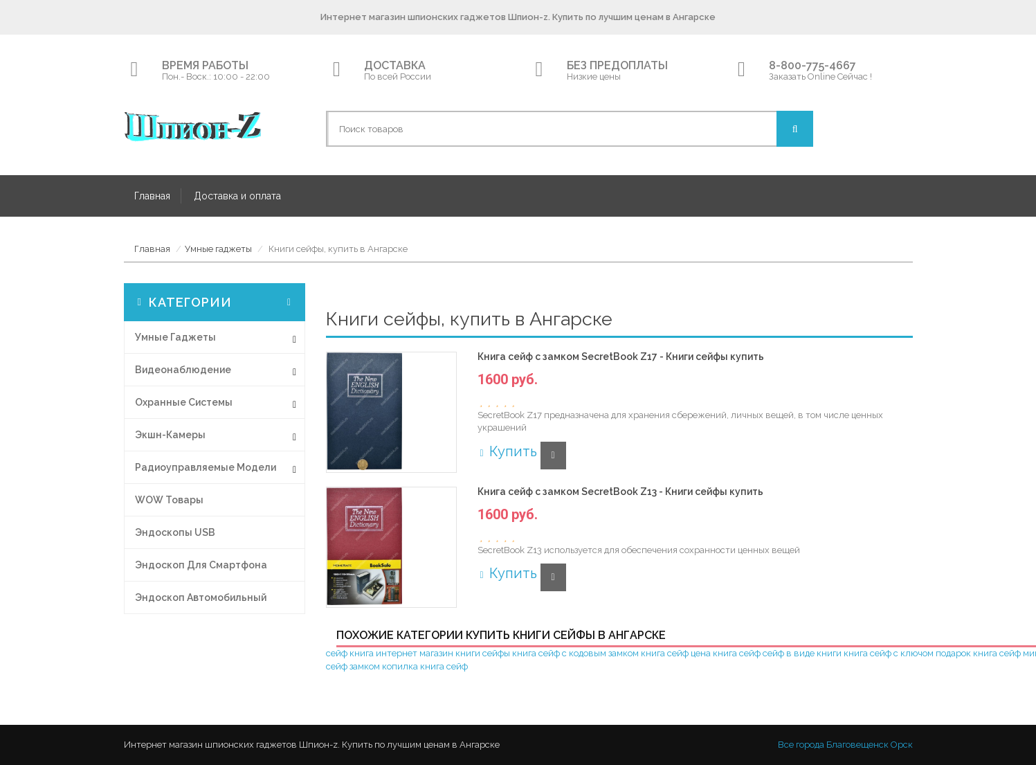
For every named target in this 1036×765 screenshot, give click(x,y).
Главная (152, 195)
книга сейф (737, 653)
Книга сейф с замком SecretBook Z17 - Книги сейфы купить (621, 357)
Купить (507, 451)
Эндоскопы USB (175, 532)
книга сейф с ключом (889, 653)
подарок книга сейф (978, 653)
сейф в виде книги (802, 653)
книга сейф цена (676, 653)
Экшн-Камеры (170, 434)
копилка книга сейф (425, 666)
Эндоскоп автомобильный (200, 597)
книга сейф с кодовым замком (575, 653)
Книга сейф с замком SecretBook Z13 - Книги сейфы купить (620, 492)
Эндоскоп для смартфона (201, 564)
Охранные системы (184, 402)
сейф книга (350, 653)
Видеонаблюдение (183, 369)
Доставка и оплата (237, 195)
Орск (902, 744)
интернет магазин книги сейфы (443, 653)
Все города (801, 744)
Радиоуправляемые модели (205, 467)
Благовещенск (857, 744)
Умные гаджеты (218, 249)
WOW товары (169, 499)
